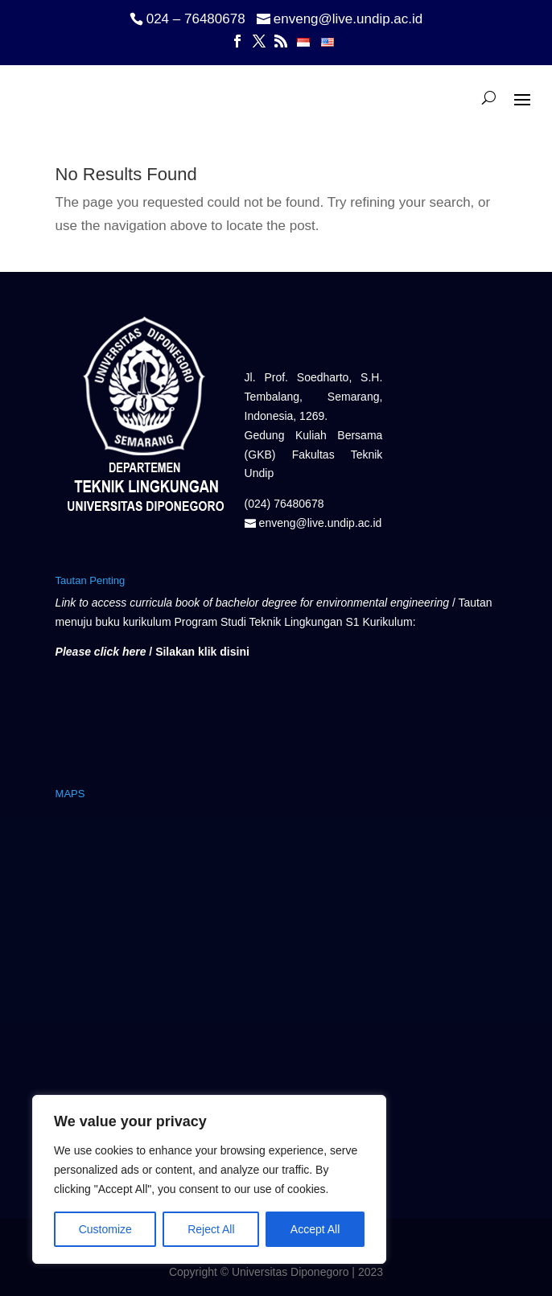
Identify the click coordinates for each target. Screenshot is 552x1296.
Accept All (315, 1229)
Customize (105, 1229)
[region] (209, 1179)
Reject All (210, 1229)
